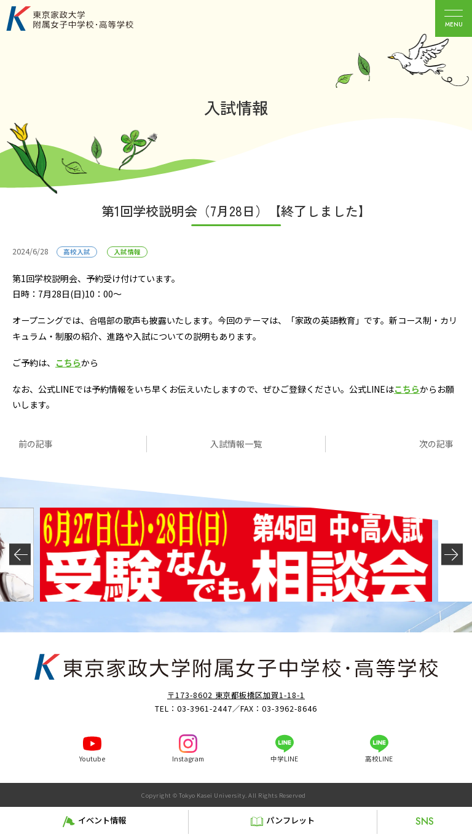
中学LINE (284, 758)
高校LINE (379, 758)
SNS (424, 821)
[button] (20, 554)
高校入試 (76, 251)
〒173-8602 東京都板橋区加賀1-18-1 (236, 695)
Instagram (188, 758)
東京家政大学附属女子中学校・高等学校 (83, 18)
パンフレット (290, 820)
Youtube (92, 758)
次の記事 (436, 444)
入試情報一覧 (236, 444)
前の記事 (35, 444)
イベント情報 (102, 820)
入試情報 (127, 251)
